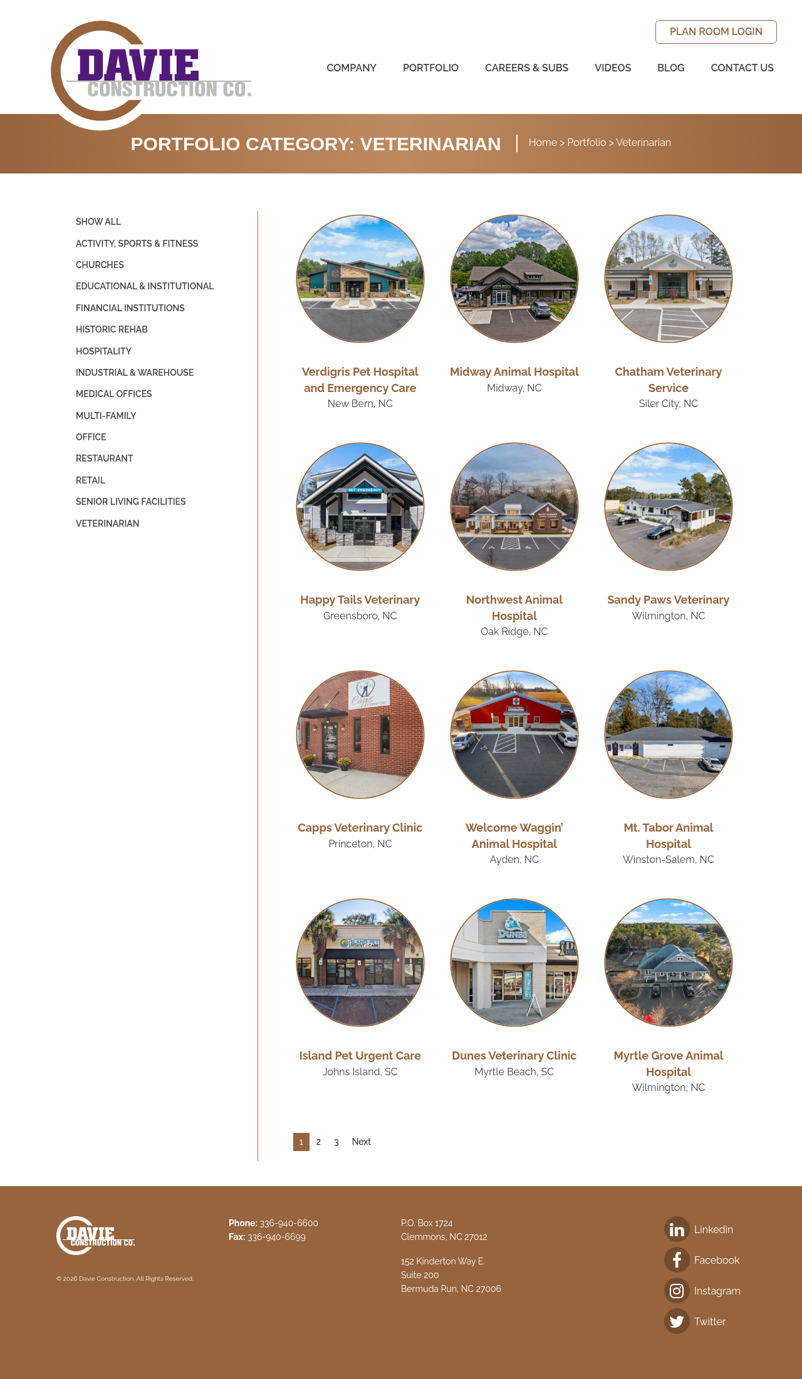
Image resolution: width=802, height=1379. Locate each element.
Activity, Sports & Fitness (137, 244)
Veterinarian (108, 524)
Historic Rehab (112, 329)
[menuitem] (716, 32)
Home (543, 142)
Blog (670, 68)
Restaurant (104, 458)
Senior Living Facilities (131, 502)
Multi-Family (106, 416)
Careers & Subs (526, 68)
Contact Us (742, 68)
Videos (613, 68)
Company (351, 68)
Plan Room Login (716, 32)
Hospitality (104, 351)
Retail (90, 480)
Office (91, 437)
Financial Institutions (130, 308)
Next (361, 1142)
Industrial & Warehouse (135, 373)
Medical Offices (114, 394)
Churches (100, 265)
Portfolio (431, 68)
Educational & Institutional (145, 286)
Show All (98, 222)
